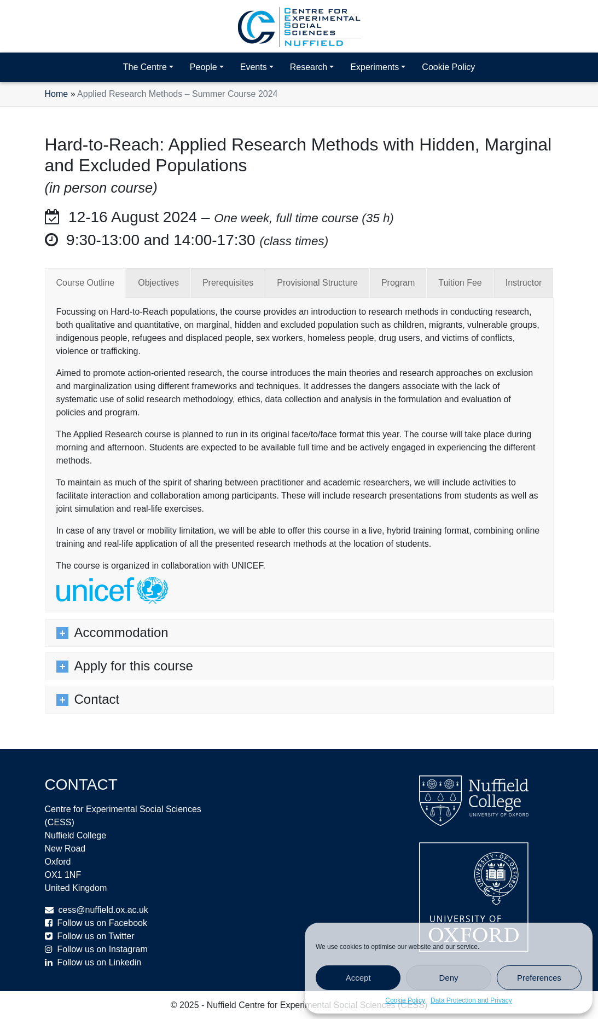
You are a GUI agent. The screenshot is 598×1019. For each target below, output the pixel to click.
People (203, 67)
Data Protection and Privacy (471, 1000)
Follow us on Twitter (95, 936)
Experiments (374, 67)
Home (56, 94)
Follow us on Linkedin (99, 962)
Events (253, 67)
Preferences (539, 977)
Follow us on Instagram (102, 949)
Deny (448, 977)
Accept (358, 977)
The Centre (145, 67)
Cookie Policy (405, 1000)
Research (308, 67)
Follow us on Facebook (102, 923)
